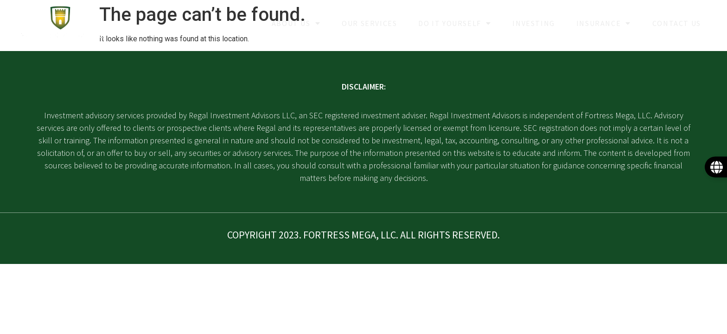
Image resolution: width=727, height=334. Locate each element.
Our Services (369, 23)
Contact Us (676, 23)
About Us (296, 23)
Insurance (603, 23)
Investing (533, 23)
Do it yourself (454, 23)
